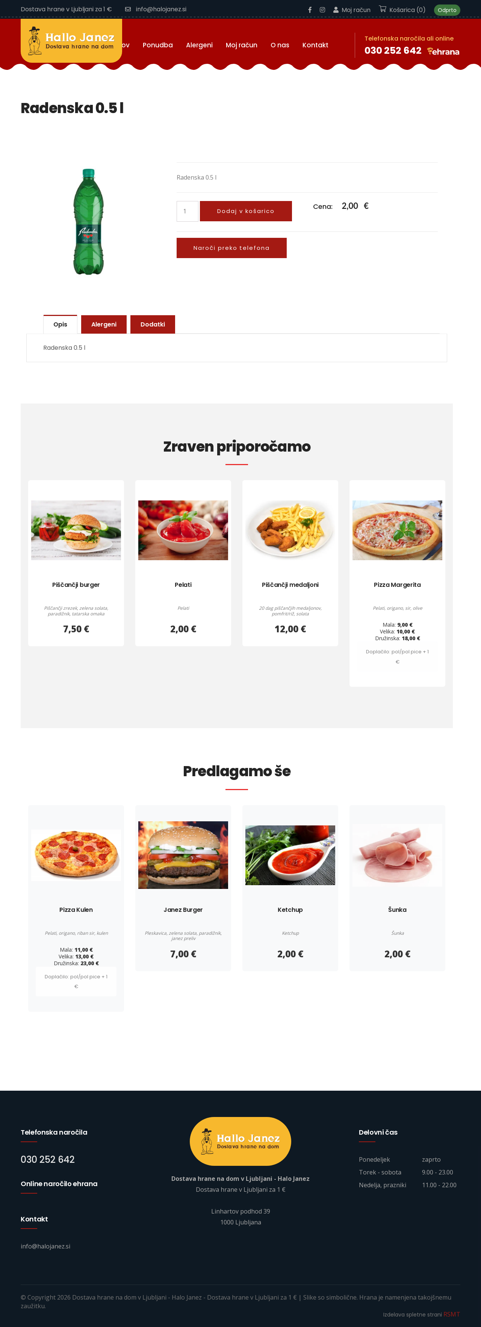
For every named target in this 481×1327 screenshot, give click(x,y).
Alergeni (199, 44)
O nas (280, 44)
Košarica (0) (402, 10)
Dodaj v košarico (246, 211)
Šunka (397, 909)
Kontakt (315, 44)
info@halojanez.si (155, 9)
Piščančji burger (76, 584)
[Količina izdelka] (187, 211)
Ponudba (158, 44)
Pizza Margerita (397, 584)
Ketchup (290, 909)
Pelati (183, 584)
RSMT (451, 1314)
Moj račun (352, 10)
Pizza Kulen (75, 909)
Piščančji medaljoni (290, 584)
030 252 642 (393, 50)
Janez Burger (183, 909)
